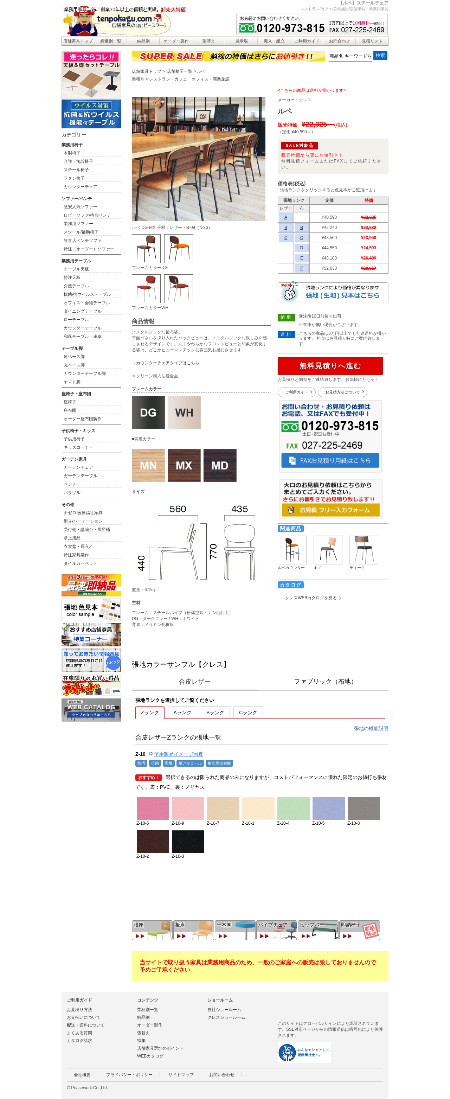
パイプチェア (273, 925)
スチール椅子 (76, 169)
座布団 (70, 410)
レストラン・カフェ (168, 79)
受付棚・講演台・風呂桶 (87, 529)
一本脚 (224, 925)
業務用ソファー (78, 223)
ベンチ (70, 484)
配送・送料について (86, 1025)
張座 (138, 925)
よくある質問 (79, 1032)
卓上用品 (72, 538)
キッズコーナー (78, 447)
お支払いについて (84, 1017)
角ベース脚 (74, 356)
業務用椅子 (72, 144)
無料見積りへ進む (330, 366)
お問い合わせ (221, 1074)
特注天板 (72, 277)
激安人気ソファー (80, 206)
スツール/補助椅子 (81, 232)
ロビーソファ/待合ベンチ (87, 215)
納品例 (143, 41)
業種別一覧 (110, 41)
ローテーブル (76, 319)
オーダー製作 (176, 41)
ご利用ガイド (307, 41)
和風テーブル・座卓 (83, 336)
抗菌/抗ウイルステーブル (87, 294)
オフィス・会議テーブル (87, 302)
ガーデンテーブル (80, 475)
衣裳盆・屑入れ (78, 546)
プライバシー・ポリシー (129, 1074)
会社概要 (82, 1074)
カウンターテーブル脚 (85, 373)
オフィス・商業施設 (211, 79)
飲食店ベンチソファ (83, 240)
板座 (180, 925)
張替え (208, 41)
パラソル (72, 492)
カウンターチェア (80, 186)
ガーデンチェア (78, 467)
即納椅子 (351, 925)
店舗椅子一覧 (179, 71)
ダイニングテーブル (83, 311)
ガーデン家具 (74, 459)
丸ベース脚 (74, 365)
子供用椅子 (74, 438)
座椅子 (70, 402)
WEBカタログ (150, 1056)
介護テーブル (76, 285)
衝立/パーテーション (83, 521)
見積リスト (372, 41)
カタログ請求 (79, 1040)
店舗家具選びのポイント (160, 1048)
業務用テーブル (76, 260)
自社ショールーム (224, 1009)
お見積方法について (342, 392)
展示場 (241, 41)
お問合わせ (339, 41)
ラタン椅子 (74, 178)
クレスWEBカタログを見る (311, 597)
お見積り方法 (79, 1009)
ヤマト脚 (72, 381)
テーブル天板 (76, 269)
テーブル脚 (72, 348)
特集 (141, 1040)
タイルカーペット (80, 563)
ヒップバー (312, 925)
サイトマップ (181, 1074)
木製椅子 (72, 153)
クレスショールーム (226, 1017)
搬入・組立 (274, 41)
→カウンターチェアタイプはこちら (165, 362)
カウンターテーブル (83, 328)
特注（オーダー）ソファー (89, 249)
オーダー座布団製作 (83, 418)
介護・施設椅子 (78, 161)
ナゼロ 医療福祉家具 (83, 512)
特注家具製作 (76, 554)
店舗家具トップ (78, 41)
